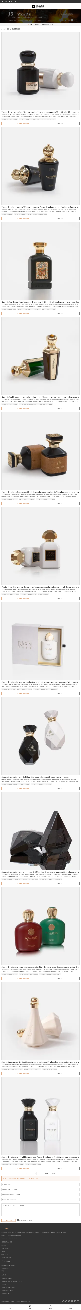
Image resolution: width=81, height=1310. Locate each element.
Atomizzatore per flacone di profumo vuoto (29, 309)
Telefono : (4, 1238)
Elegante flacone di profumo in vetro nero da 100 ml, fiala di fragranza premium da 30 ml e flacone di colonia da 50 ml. (40, 872)
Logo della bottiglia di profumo (32, 1069)
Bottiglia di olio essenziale (8, 1287)
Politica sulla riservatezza (25, 1220)
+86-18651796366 (12, 1238)
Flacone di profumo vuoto (40, 214)
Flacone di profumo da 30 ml (9, 499)
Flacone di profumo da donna (28, 594)
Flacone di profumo (7, 214)
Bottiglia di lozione (6, 1293)
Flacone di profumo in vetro (24, 689)
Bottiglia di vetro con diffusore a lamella (11, 1281)
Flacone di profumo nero (48, 309)
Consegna (4, 1245)
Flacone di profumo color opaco (22, 214)
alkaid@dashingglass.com (14, 1235)
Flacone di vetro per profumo (9, 119)
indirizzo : (4, 1232)
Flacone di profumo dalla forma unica (41, 784)
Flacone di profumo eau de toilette (11, 879)
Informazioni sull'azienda (7, 1265)
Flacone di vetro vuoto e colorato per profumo (43, 119)
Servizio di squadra (6, 1257)
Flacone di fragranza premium (30, 879)
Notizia (3, 1251)
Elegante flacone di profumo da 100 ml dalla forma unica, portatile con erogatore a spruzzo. (35, 777)
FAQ (2, 1271)
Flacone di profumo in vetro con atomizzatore (45, 689)
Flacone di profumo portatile (9, 784)
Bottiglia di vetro (6, 1164)
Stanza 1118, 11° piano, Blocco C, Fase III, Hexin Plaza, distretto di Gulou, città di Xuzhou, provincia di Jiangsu (37, 1232)
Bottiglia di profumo (6, 1278)
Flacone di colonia (24, 119)
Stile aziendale (5, 1268)
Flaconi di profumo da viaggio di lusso (12, 1069)
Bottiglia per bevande (7, 1290)
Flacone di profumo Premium (33, 1164)
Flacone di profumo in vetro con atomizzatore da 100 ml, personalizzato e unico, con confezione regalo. (39, 682)
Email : (3, 1235)
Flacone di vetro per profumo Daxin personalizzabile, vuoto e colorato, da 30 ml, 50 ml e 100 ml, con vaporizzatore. (40, 112)
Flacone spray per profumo (45, 404)
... (39, 1173)
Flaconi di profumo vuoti (8, 689)
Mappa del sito (5, 1248)
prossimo (46, 1173)
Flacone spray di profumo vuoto (27, 404)
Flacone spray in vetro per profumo (29, 974)
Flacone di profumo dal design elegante (50, 974)
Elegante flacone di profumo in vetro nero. (51, 879)
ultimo (53, 1173)
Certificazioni (5, 1254)
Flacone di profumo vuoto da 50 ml (46, 499)
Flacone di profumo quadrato (26, 499)
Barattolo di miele (6, 1284)
